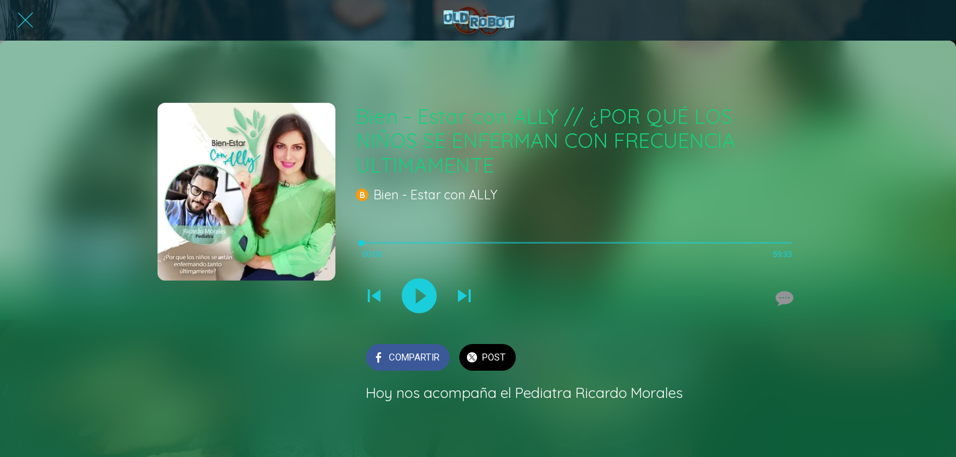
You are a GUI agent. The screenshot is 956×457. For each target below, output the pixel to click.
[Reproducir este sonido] (419, 297)
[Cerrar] (25, 20)
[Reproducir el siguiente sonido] (464, 297)
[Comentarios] (783, 298)
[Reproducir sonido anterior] (374, 297)
